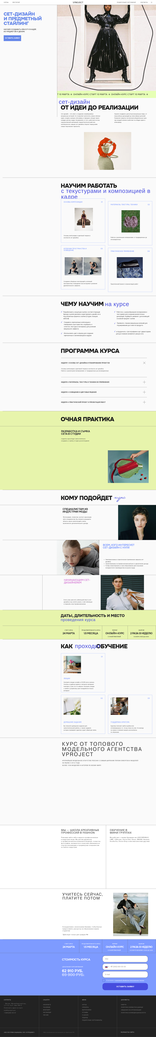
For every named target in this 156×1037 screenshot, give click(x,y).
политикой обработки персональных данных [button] (129, 980)
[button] (137, 1010)
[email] (125, 974)
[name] (125, 959)
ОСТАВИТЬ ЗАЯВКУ (125, 986)
